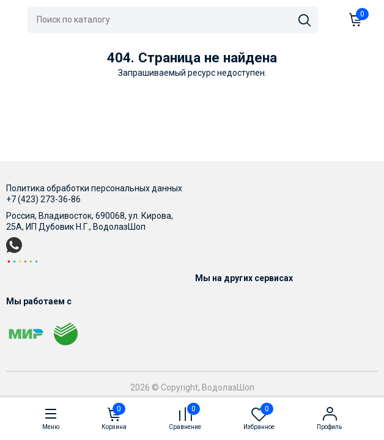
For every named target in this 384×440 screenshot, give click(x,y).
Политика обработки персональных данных (94, 188)
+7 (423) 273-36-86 (43, 199)
